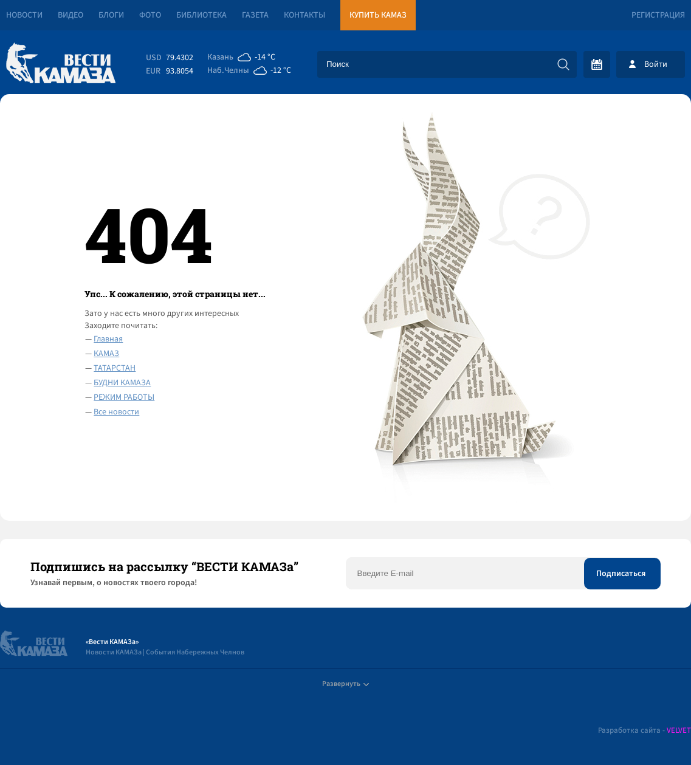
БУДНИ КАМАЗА (122, 383)
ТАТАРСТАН (115, 368)
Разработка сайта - (644, 731)
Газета (255, 15)
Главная (108, 339)
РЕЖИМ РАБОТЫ (124, 397)
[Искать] (563, 64)
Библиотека (201, 15)
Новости (24, 15)
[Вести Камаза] (60, 64)
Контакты (304, 15)
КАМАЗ (106, 354)
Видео (70, 15)
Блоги (111, 15)
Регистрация (658, 15)
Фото (150, 15)
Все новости (116, 412)
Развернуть (345, 684)
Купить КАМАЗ (378, 15)
